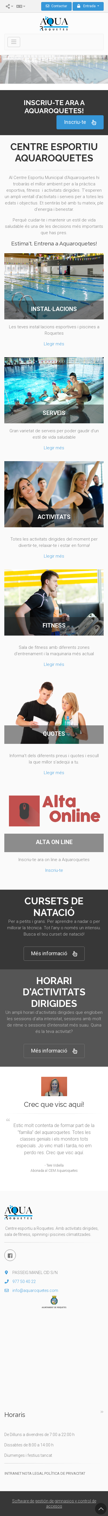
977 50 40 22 (20, 1281)
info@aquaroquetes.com (31, 1290)
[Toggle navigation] (13, 42)
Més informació (54, 953)
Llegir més (54, 344)
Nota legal (33, 1473)
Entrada (86, 6)
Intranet (13, 1473)
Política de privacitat (64, 1473)
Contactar (56, 6)
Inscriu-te (80, 122)
